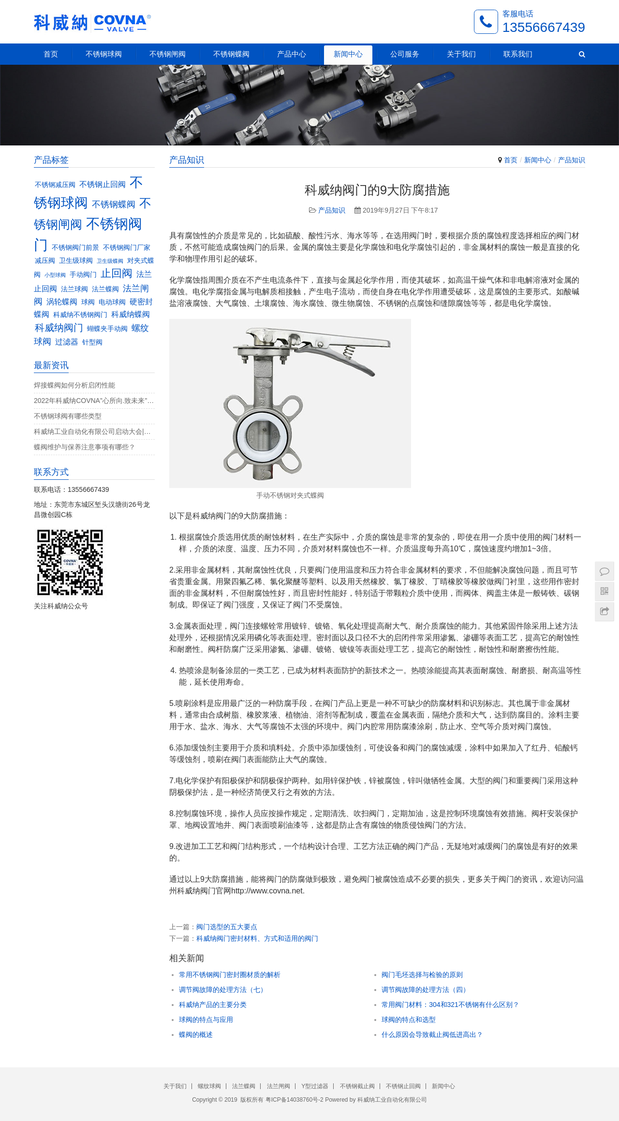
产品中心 (291, 54)
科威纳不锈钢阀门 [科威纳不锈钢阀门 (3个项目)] (80, 314)
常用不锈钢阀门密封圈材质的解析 (229, 974)
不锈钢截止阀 (357, 1086)
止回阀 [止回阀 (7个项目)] (117, 273)
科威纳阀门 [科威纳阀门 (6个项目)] (59, 327)
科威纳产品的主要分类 (213, 1004)
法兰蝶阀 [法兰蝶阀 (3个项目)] (105, 289)
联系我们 (517, 54)
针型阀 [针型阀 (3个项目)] (92, 342)
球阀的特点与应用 (206, 1019)
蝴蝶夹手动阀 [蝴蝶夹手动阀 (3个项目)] (107, 328)
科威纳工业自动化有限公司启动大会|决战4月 (94, 431)
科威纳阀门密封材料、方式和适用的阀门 (257, 938)
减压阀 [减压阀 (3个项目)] (45, 260)
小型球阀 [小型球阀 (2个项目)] (55, 275)
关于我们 (461, 54)
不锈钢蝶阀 (231, 54)
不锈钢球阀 (104, 54)
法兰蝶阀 (243, 1086)
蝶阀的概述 (196, 1034)
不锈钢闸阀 (167, 54)
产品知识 (571, 160)
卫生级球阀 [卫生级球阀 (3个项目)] (76, 260)
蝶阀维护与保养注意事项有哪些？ (84, 447)
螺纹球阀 (209, 1086)
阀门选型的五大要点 (226, 927)
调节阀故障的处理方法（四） (426, 989)
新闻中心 (348, 54)
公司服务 (404, 54)
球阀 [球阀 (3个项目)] (88, 302)
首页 (51, 54)
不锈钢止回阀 (403, 1086)
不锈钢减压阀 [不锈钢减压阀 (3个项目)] (55, 184)
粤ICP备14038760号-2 (294, 1099)
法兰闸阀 (278, 1086)
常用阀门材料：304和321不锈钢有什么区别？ (450, 1004)
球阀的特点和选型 (409, 1019)
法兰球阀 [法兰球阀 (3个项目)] (74, 289)
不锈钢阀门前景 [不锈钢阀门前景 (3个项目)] (75, 247)
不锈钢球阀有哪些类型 (68, 416)
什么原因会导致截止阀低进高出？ (432, 1034)
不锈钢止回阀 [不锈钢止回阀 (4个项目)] (102, 184)
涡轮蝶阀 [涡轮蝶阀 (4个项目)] (61, 301)
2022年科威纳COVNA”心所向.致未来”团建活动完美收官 (94, 400)
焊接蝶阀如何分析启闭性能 (74, 385)
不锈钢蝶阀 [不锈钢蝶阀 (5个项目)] (113, 204)
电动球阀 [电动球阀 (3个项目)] (112, 302)
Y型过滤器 (314, 1086)
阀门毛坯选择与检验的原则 (422, 974)
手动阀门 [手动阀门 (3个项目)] (83, 274)
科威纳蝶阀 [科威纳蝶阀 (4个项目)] (130, 314)
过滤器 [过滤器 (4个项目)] (66, 341)
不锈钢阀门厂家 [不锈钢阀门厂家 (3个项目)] (126, 247)
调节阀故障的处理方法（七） (223, 989)
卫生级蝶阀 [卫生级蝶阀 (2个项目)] (110, 261)
